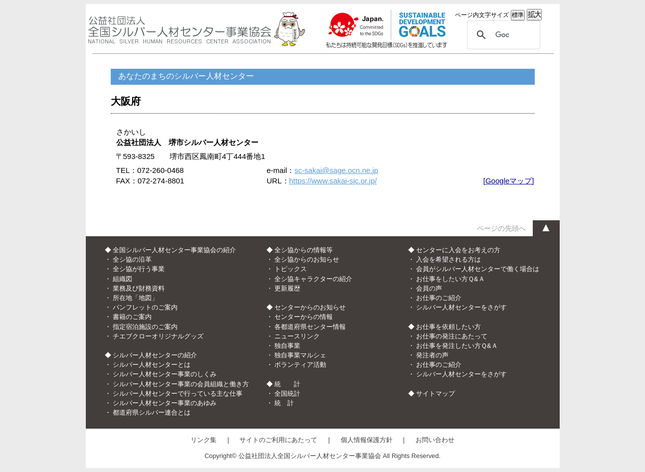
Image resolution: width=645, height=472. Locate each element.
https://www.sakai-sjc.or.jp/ (333, 180)
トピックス (290, 269)
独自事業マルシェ (300, 355)
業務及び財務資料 (139, 288)
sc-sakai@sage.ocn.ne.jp (336, 170)
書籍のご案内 (132, 316)
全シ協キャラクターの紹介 (313, 279)
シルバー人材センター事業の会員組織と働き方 (181, 384)
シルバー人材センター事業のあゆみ (164, 403)
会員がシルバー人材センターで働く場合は (477, 269)
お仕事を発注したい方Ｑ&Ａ (457, 345)
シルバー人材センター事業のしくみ (164, 374)
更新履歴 (287, 288)
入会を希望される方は (448, 259)
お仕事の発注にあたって (451, 336)
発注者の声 (432, 355)
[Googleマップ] (508, 180)
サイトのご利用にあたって (278, 440)
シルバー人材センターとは (152, 364)
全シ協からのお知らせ (306, 259)
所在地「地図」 (135, 298)
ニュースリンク (297, 336)
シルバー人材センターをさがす (461, 307)
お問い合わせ (435, 440)
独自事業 (287, 345)
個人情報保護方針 (367, 440)
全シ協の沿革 (132, 259)
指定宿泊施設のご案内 (145, 326)
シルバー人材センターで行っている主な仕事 (177, 393)
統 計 (284, 403)
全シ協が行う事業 (139, 269)
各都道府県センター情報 (310, 326)
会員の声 (429, 288)
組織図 (122, 279)
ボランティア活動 (300, 364)
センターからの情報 (303, 316)
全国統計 (287, 393)
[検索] (502, 35)
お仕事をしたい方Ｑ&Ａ (450, 279)
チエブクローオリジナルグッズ (158, 336)
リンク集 (203, 440)
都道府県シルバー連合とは (152, 412)
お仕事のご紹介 (438, 298)
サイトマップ (435, 393)
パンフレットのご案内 (145, 307)
